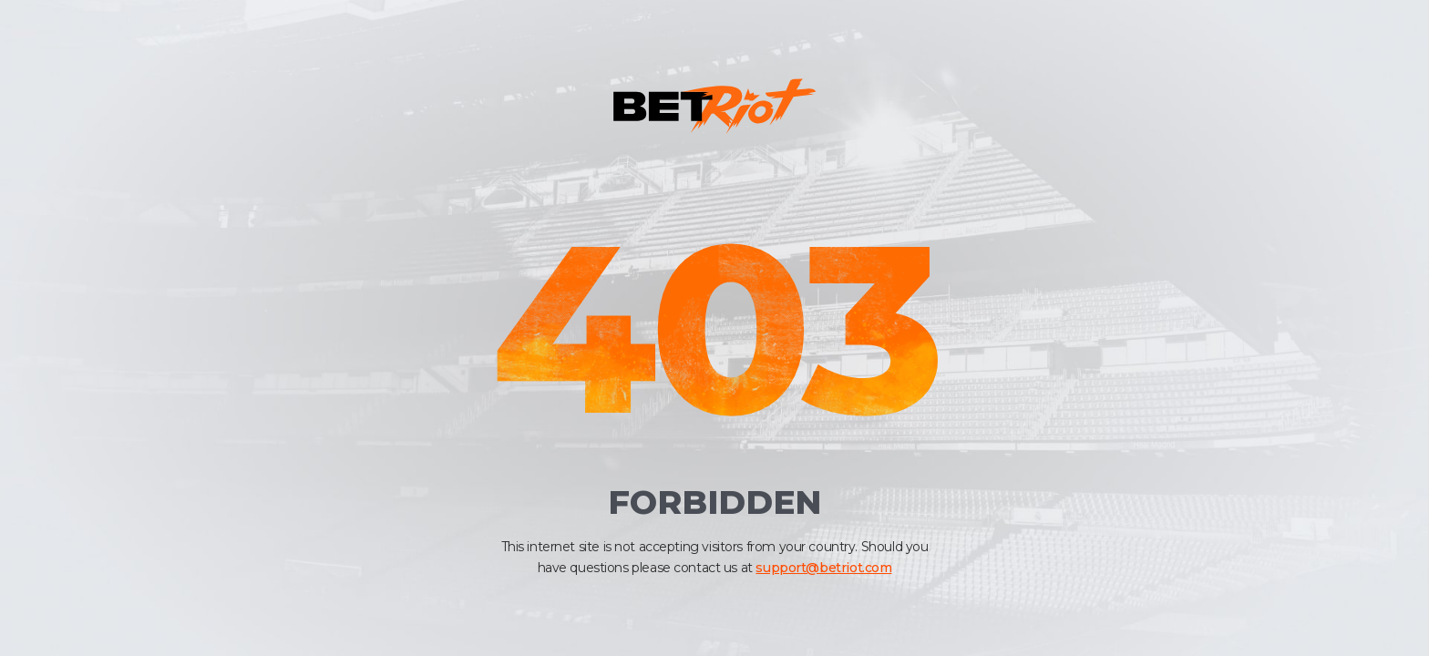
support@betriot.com (823, 567)
